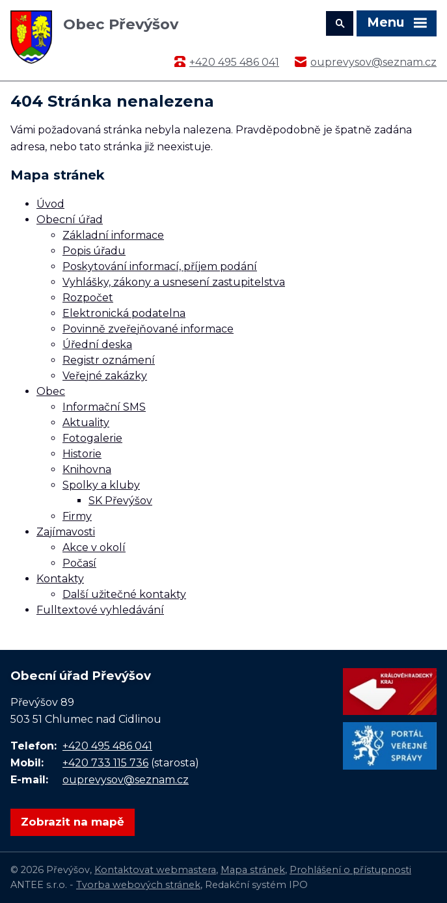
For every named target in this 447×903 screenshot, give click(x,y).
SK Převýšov (120, 500)
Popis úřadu (94, 251)
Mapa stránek (253, 870)
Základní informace (113, 235)
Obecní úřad (69, 219)
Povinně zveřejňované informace (148, 329)
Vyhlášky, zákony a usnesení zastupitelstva (173, 282)
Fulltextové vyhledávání (100, 610)
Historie (82, 454)
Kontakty (60, 579)
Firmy (77, 516)
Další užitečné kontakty (124, 594)
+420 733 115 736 (105, 763)
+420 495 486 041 (234, 62)
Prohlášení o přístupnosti (350, 870)
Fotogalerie (92, 438)
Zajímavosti (65, 532)
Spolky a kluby (101, 485)
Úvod (50, 204)
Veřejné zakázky (104, 376)
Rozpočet (87, 297)
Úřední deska (97, 344)
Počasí (79, 563)
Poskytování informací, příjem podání (159, 266)
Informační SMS (104, 407)
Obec (50, 391)
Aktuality (85, 422)
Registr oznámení (108, 360)
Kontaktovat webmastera (155, 870)
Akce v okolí (94, 547)
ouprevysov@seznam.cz (373, 62)
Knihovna (86, 469)
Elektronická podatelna (123, 313)
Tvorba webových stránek (138, 885)
